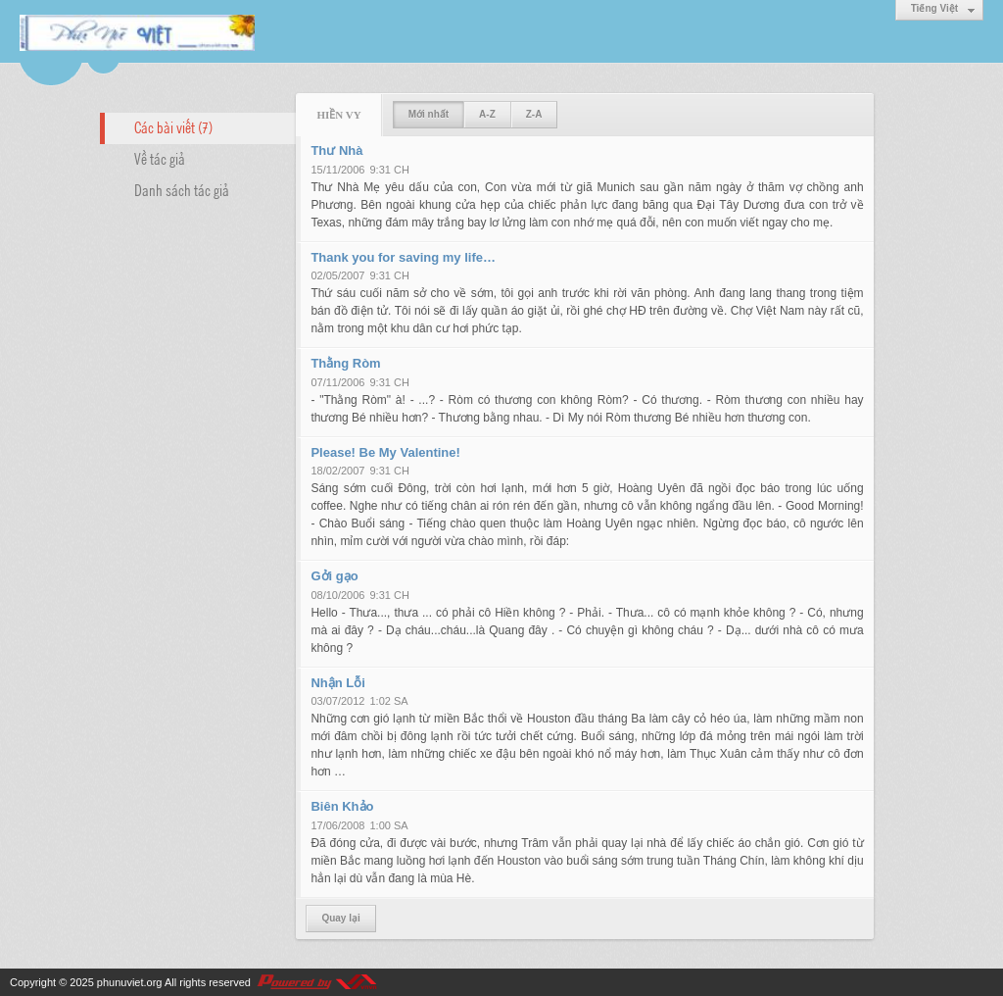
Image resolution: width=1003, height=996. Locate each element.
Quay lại (340, 918)
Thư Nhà (336, 150)
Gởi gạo (334, 576)
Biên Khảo (341, 806)
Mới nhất (428, 114)
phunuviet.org (130, 982)
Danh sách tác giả (181, 189)
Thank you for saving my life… (403, 257)
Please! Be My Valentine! (384, 452)
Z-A (534, 114)
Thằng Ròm (345, 363)
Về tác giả (159, 158)
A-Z (487, 114)
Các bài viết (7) (173, 126)
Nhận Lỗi (337, 682)
